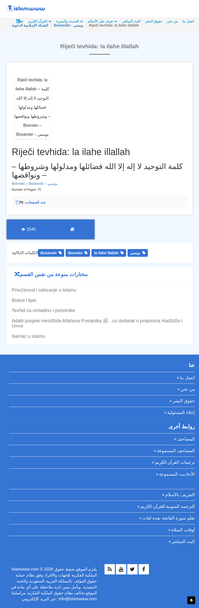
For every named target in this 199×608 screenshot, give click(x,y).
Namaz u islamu (28, 336)
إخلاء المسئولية (181, 412)
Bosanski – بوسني (43, 183)
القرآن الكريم (40, 21)
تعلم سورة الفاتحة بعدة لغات (168, 518)
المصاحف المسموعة (176, 450)
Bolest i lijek (24, 300)
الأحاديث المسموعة (177, 474)
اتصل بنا (188, 21)
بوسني (135, 253)
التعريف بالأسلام (180, 494)
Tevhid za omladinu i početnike (43, 310)
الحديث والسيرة (69, 21)
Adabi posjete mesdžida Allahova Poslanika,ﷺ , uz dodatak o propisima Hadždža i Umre (97, 323)
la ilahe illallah (106, 253)
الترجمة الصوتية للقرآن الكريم (167, 506)
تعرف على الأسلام (102, 21)
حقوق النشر (153, 21)
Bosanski (49, 253)
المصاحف (186, 439)
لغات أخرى (21, 21)
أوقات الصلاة (183, 529)
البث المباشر (131, 21)
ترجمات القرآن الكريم (175, 462)
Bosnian (18, 183)
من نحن (172, 21)
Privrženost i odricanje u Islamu (44, 290)
